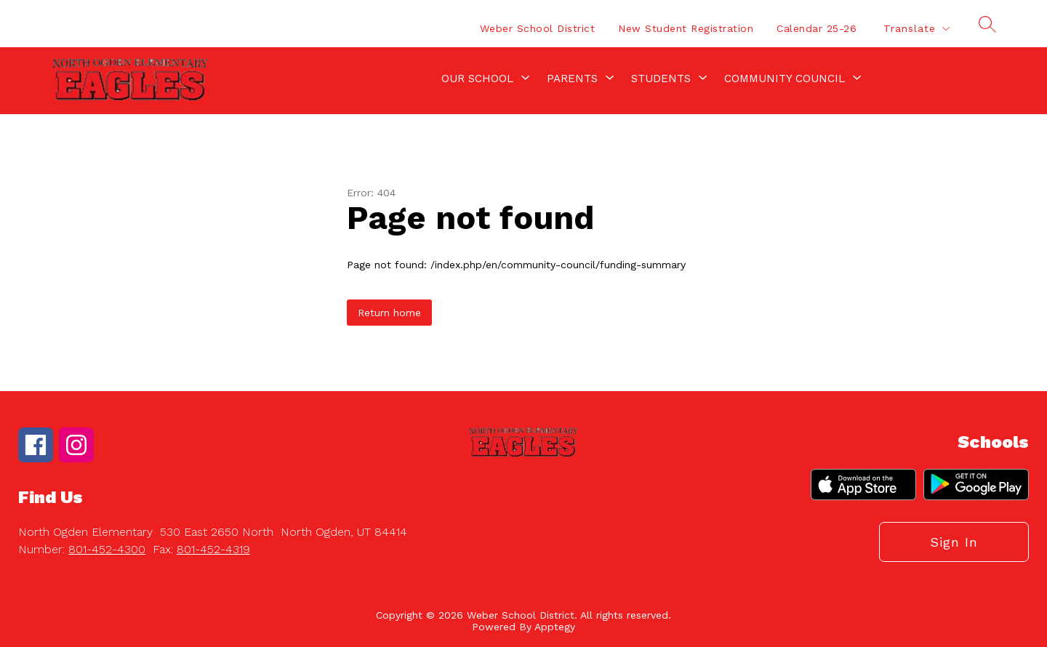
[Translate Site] (916, 29)
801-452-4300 (106, 549)
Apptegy (554, 626)
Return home (389, 312)
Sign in (954, 542)
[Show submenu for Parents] (572, 78)
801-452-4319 (213, 549)
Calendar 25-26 (817, 28)
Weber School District (537, 28)
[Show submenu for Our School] (477, 78)
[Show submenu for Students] (661, 78)
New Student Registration (685, 28)
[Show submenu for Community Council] (784, 78)
